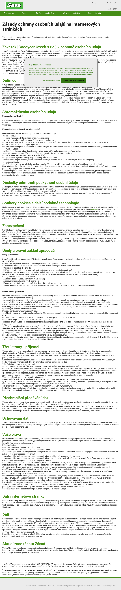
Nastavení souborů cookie (51, 80)
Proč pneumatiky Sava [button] (45, 13)
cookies (94, 209)
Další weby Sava (113, 3)
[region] (61, 73)
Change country (97, 3)
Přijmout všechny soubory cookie (73, 80)
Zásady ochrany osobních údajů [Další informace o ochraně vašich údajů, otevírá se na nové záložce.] (82, 74)
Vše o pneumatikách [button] (71, 13)
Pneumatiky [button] (9, 13)
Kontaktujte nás (94, 13)
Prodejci (25, 13)
